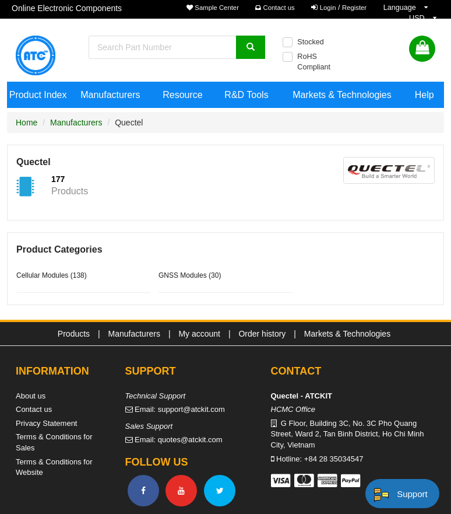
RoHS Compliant (313, 62)
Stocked (310, 42)
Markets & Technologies (342, 95)
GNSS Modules (182, 275)
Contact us (274, 7)
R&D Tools (246, 95)
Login (328, 7)
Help (424, 95)
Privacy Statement (46, 423)
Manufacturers (110, 95)
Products (74, 333)
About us (30, 395)
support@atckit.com (191, 409)
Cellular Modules (42, 275)
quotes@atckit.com (190, 439)
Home (26, 122)
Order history (262, 333)
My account (199, 333)
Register (354, 7)
